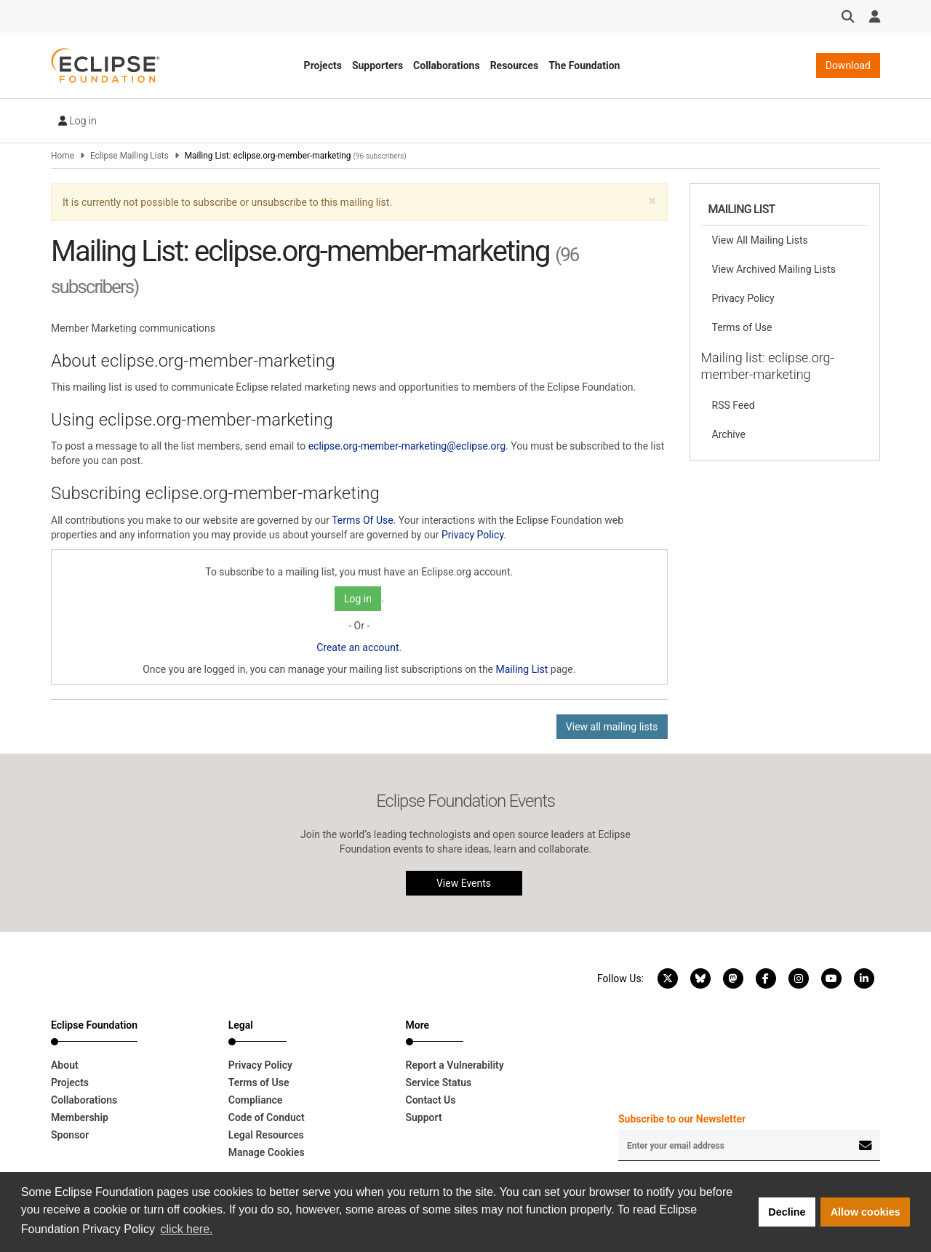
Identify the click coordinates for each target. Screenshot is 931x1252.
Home (62, 156)
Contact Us (431, 1100)
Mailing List (522, 669)
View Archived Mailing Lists (774, 269)
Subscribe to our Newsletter (682, 1119)
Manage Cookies (266, 1152)
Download (848, 65)
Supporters (377, 65)
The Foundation (584, 65)
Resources (514, 65)
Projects (323, 65)
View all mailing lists (612, 727)
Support (424, 1117)
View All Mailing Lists (760, 240)
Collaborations (446, 65)
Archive (729, 434)
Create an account (357, 647)
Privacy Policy (472, 535)
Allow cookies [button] (865, 1212)
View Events (463, 883)
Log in (77, 121)
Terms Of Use (362, 520)
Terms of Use (742, 327)
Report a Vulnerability (455, 1065)
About (65, 1065)
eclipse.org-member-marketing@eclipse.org (407, 446)
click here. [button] (187, 1229)
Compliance (255, 1100)
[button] (652, 201)
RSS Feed (733, 405)
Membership (79, 1117)
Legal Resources (266, 1135)
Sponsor (70, 1135)
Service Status (439, 1082)
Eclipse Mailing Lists (129, 156)
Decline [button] (786, 1212)
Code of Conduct (266, 1117)
